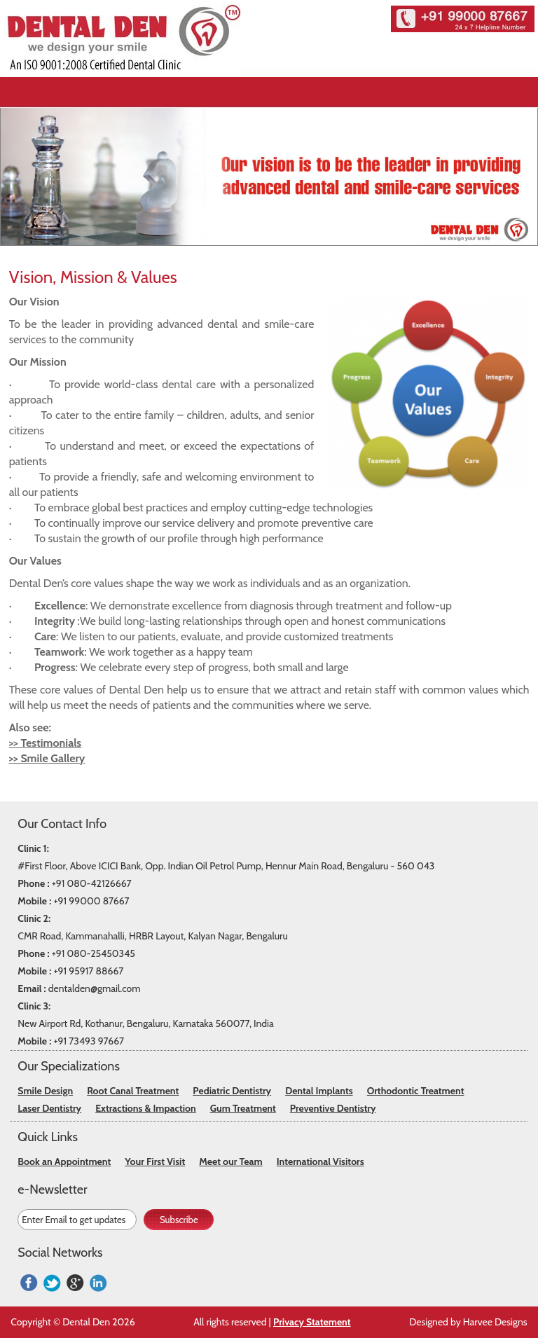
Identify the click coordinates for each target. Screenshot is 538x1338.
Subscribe (179, 1219)
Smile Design (45, 1090)
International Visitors (320, 1161)
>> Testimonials (45, 743)
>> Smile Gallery (47, 758)
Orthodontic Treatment (415, 1090)
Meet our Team (230, 1161)
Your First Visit (155, 1161)
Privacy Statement (312, 1322)
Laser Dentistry (49, 1108)
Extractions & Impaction (145, 1108)
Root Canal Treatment (133, 1090)
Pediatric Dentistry (232, 1090)
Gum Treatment (243, 1108)
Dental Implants (319, 1090)
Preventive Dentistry (333, 1108)
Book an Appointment (64, 1161)
